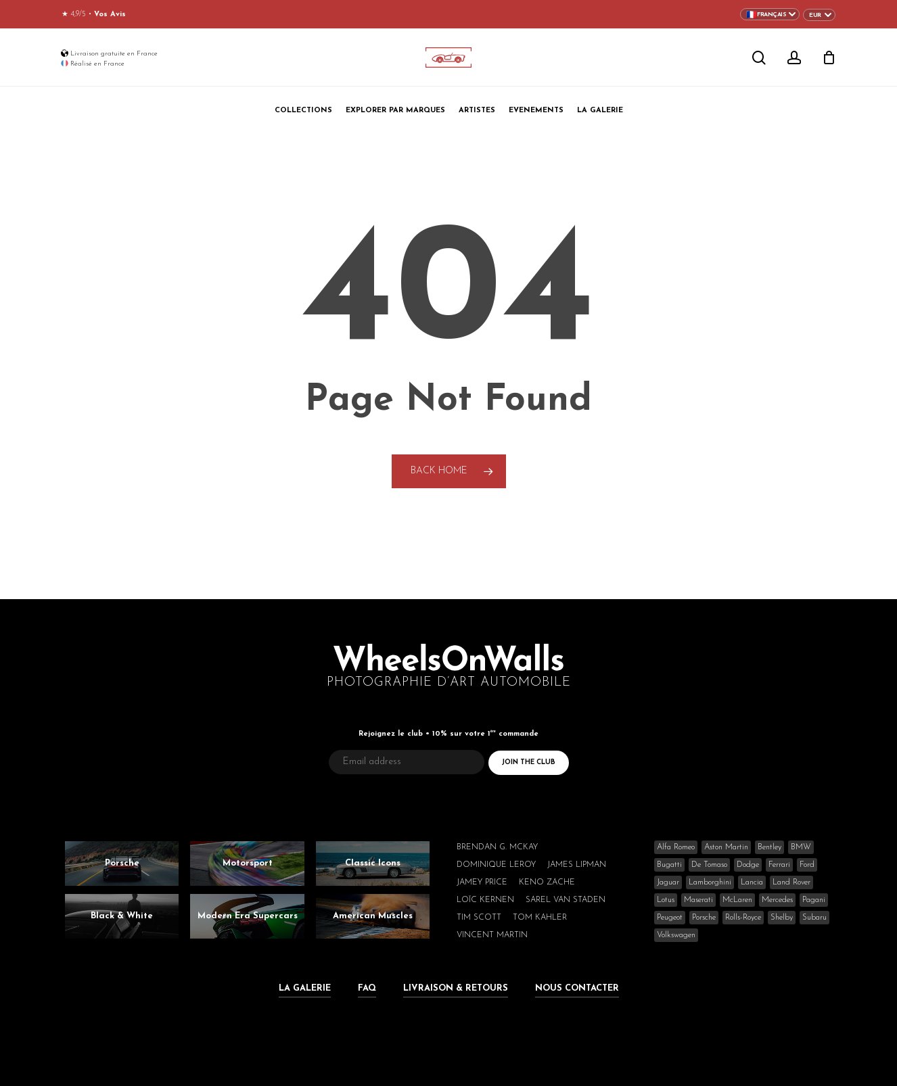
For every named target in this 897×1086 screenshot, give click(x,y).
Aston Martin (726, 847)
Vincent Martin (492, 935)
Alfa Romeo (676, 847)
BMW (801, 847)
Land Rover (791, 882)
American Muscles (373, 916)
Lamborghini (710, 882)
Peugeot (670, 918)
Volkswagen (676, 935)
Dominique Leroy (496, 865)
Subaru (814, 918)
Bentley (769, 847)
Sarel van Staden (565, 900)
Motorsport (248, 863)
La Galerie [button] (305, 988)
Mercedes (777, 900)
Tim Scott (479, 918)
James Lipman (576, 865)
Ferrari (779, 865)
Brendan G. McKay (497, 847)
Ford (807, 865)
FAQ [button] (367, 988)
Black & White (122, 916)
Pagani (813, 900)
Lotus (665, 900)
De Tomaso (709, 865)
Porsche (122, 863)
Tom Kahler (540, 918)
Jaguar (668, 882)
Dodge (748, 865)
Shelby (781, 918)
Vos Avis (110, 14)
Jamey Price (482, 882)
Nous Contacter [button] (577, 988)
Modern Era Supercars (248, 916)
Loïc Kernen (485, 900)
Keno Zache (547, 882)
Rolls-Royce (743, 918)
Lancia (752, 882)
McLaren (737, 900)
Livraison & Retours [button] (455, 988)
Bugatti (669, 865)
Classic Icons (372, 863)
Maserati (698, 900)
